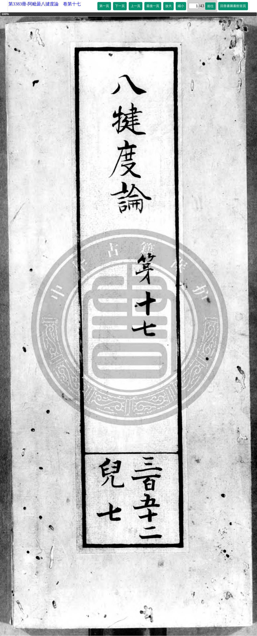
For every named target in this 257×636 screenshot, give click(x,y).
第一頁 (104, 6)
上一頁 (135, 6)
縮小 (181, 6)
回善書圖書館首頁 (233, 6)
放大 (168, 6)
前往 (210, 6)
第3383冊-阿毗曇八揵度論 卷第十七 (44, 3)
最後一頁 (152, 6)
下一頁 (120, 6)
